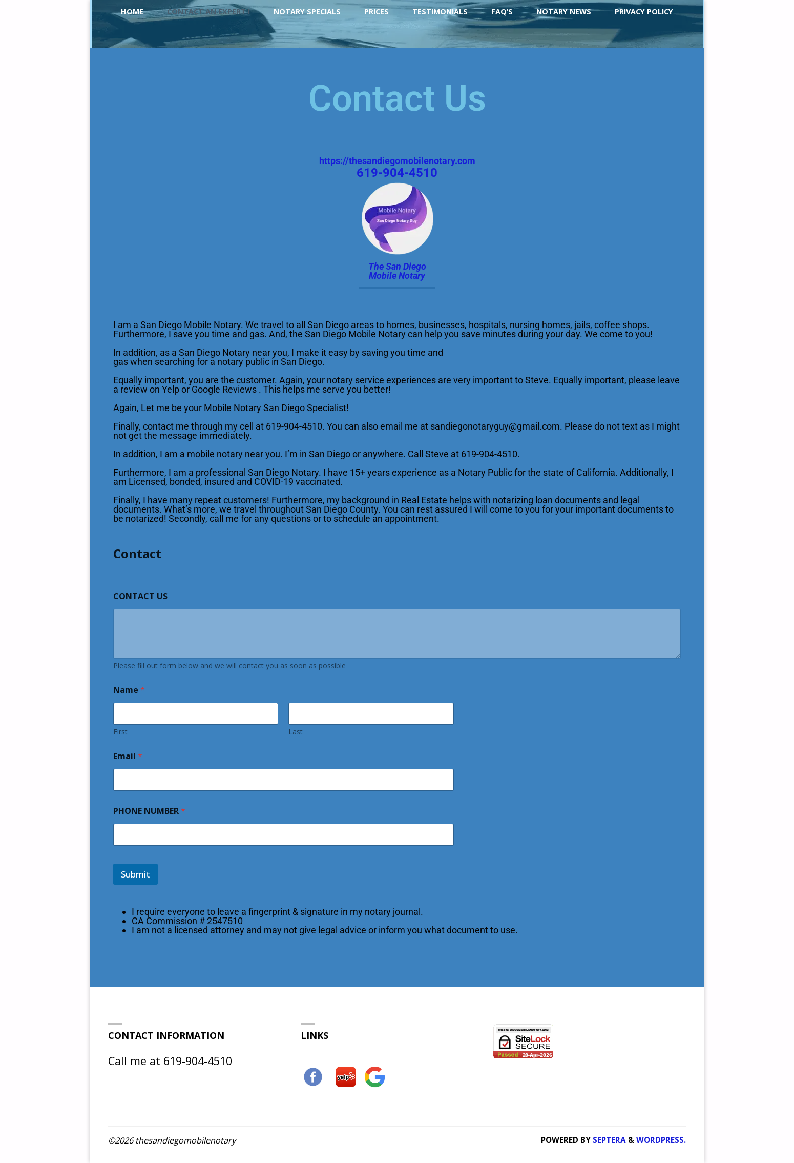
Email (127, 756)
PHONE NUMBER (149, 811)
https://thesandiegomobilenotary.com (397, 160)
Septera (608, 1140)
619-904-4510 (397, 173)
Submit (135, 874)
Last (295, 731)
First (120, 731)
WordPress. (661, 1140)
